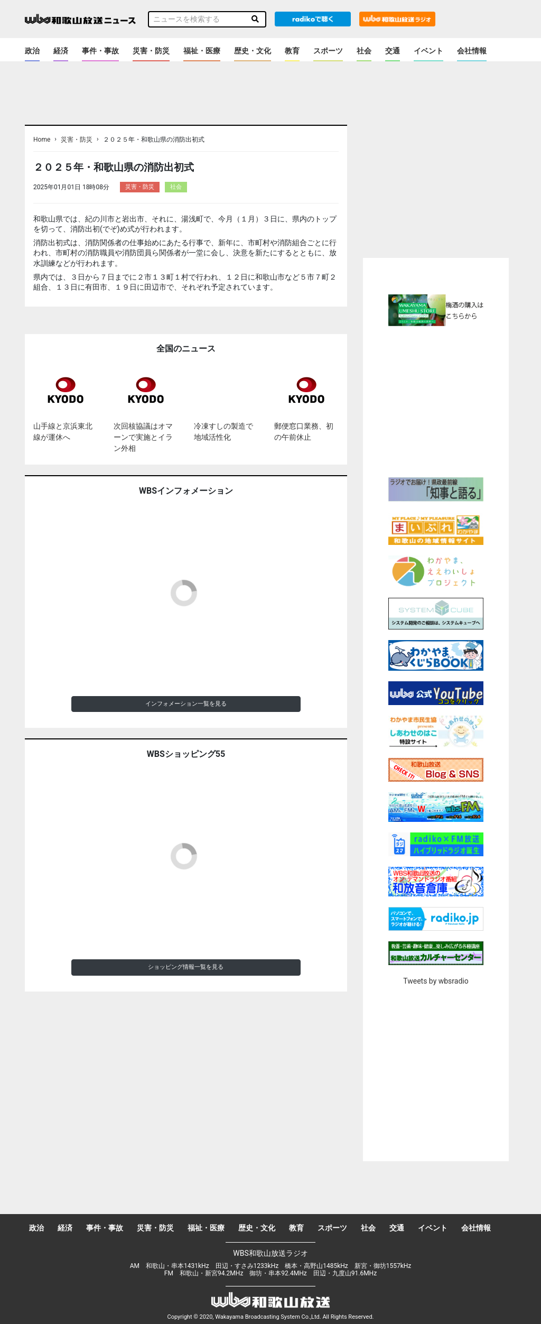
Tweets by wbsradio (435, 981)
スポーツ (328, 51)
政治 (32, 51)
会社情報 (472, 51)
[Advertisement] (451, 400)
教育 (292, 51)
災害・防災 (151, 51)
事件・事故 (100, 51)
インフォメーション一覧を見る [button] (186, 703)
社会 (364, 51)
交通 (392, 51)
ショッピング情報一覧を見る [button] (185, 967)
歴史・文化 (252, 51)
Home (41, 139)
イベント (428, 51)
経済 (60, 51)
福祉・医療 (201, 51)
